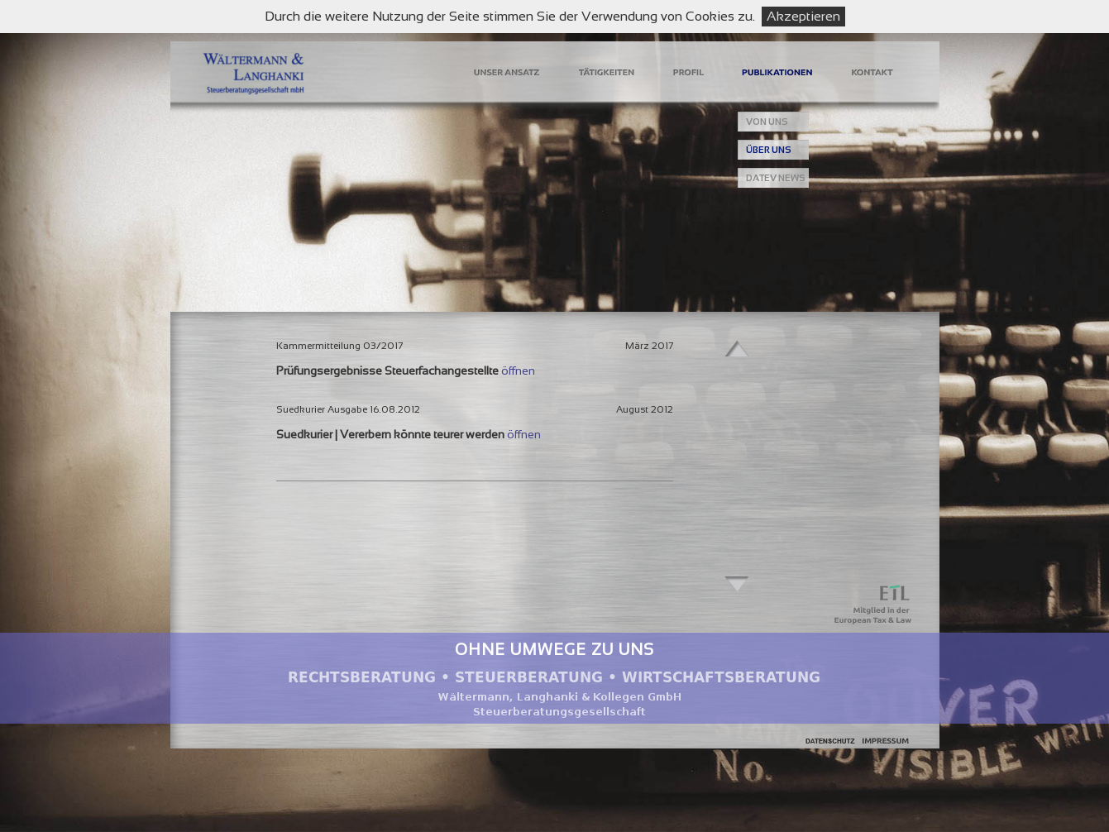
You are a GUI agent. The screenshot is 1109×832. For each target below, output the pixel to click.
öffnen (518, 370)
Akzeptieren (803, 16)
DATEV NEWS (775, 178)
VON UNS (767, 122)
